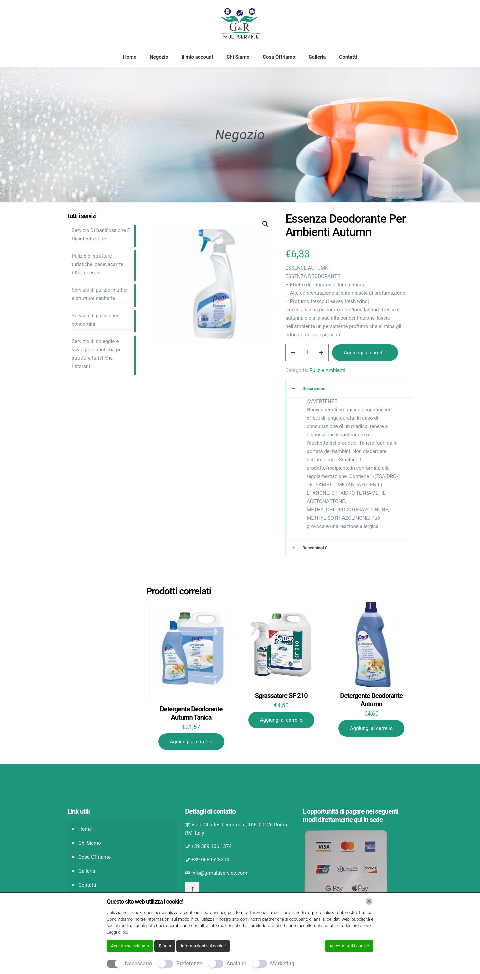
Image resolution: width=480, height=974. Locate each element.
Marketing (282, 963)
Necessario (138, 963)
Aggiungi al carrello (365, 353)
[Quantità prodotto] (307, 352)
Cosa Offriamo (94, 857)
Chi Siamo (89, 843)
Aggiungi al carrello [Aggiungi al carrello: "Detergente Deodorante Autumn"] (371, 728)
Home (85, 829)
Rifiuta (165, 945)
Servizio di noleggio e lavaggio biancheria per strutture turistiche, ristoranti (97, 353)
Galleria (86, 871)
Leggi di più (117, 932)
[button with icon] (192, 889)
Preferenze (189, 963)
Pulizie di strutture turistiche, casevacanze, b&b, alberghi (98, 264)
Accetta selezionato (130, 945)
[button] (265, 224)
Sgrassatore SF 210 (281, 696)
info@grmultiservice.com (219, 873)
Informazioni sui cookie (203, 945)
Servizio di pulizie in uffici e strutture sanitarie (99, 294)
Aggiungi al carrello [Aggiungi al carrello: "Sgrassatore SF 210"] (281, 720)
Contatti (87, 885)
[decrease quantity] (293, 353)
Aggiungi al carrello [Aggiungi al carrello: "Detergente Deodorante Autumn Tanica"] (191, 742)
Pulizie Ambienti (327, 370)
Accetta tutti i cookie (349, 945)
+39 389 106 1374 (211, 846)
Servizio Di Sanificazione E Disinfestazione (101, 234)
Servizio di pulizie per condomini (95, 320)
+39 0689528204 (210, 860)
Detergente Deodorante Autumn (371, 700)
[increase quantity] (321, 353)
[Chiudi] (369, 901)
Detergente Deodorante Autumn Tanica (191, 713)
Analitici (236, 963)
